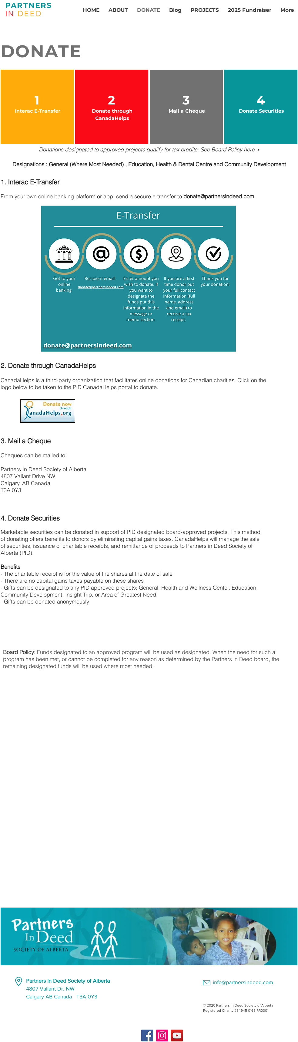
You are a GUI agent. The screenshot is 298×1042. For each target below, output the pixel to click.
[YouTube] (177, 1035)
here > (252, 149)
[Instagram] (162, 1035)
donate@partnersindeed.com (218, 196)
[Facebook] (147, 1035)
